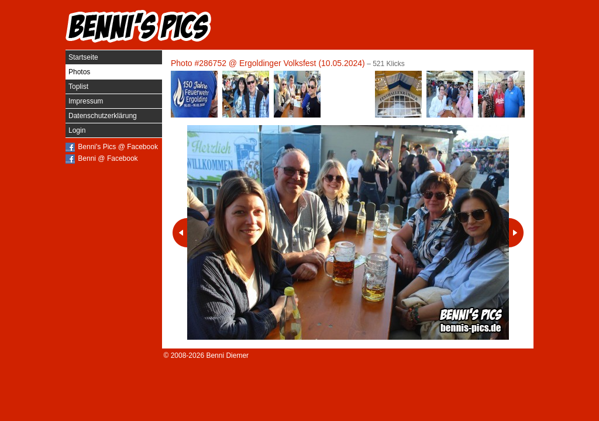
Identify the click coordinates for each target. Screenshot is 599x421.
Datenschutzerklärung (102, 116)
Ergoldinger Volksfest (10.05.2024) (302, 63)
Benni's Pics (139, 26)
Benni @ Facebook (107, 158)
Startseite (83, 57)
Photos (79, 72)
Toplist (78, 86)
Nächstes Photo (516, 232)
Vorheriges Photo (180, 232)
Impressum (85, 101)
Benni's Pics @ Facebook (118, 147)
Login (76, 130)
